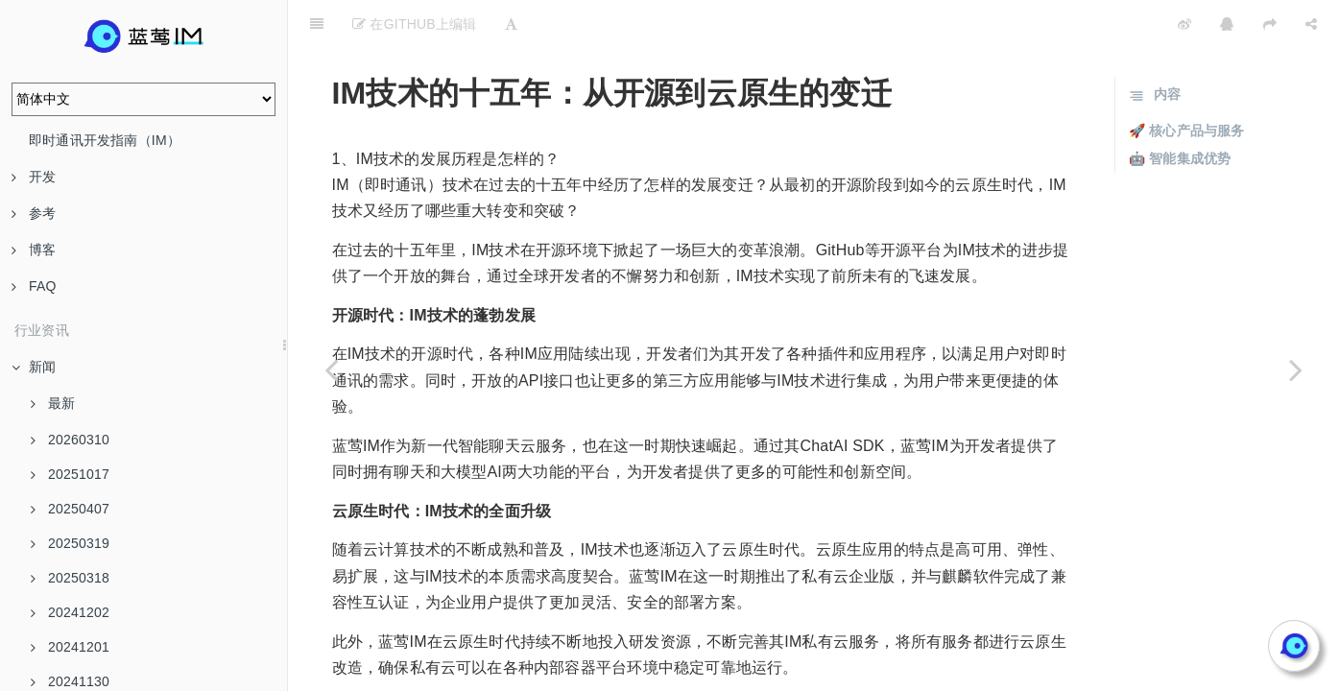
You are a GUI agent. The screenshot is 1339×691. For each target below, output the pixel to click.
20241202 (70, 612)
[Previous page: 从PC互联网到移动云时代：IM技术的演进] (331, 369)
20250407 (70, 508)
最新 (53, 403)
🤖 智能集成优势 (1180, 110)
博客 (34, 249)
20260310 (70, 439)
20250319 (70, 543)
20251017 (70, 474)
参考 (34, 213)
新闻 (34, 366)
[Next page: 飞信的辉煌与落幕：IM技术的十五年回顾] (1296, 369)
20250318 (70, 577)
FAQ (34, 286)
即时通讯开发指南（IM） (104, 140)
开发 (34, 176)
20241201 (70, 647)
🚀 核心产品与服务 (1187, 82)
